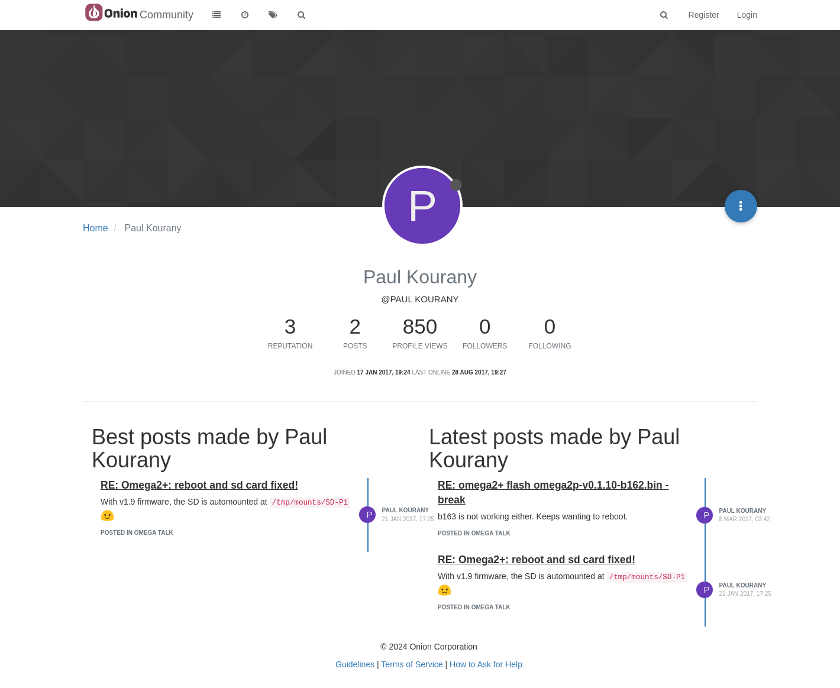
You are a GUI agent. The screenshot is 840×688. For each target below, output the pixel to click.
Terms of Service (411, 664)
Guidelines (354, 664)
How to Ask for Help (486, 664)
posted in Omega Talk (137, 532)
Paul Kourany (405, 510)
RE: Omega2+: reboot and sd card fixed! (199, 485)
